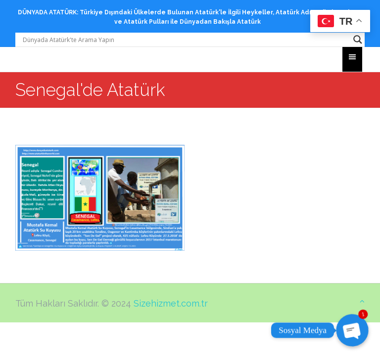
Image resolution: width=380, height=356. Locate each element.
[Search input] (186, 39)
